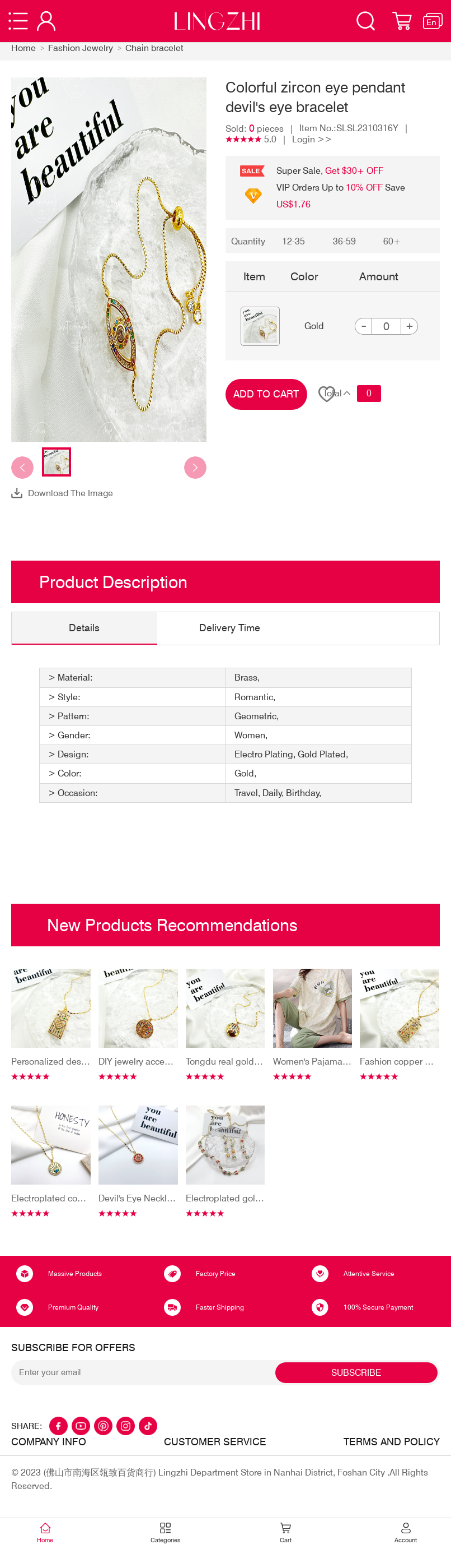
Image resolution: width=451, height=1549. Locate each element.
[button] (22, 468)
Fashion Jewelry (80, 48)
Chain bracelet (154, 48)
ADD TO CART (266, 394)
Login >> (312, 140)
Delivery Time (230, 628)
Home (23, 48)
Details (84, 628)
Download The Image (71, 493)
